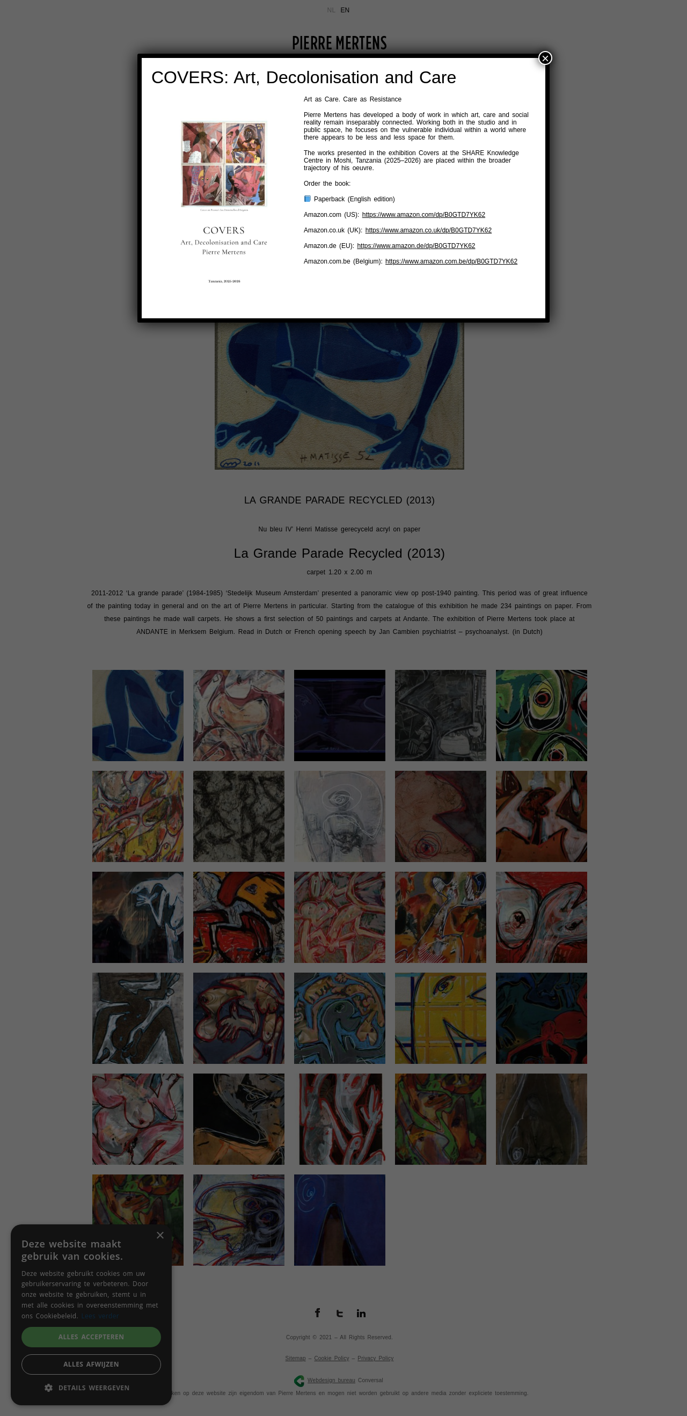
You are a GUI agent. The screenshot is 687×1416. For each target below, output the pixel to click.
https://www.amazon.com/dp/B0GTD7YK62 (423, 214)
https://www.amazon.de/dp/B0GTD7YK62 (416, 246)
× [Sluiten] (545, 58)
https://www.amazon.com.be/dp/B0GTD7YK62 (451, 261)
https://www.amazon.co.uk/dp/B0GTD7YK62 (429, 230)
